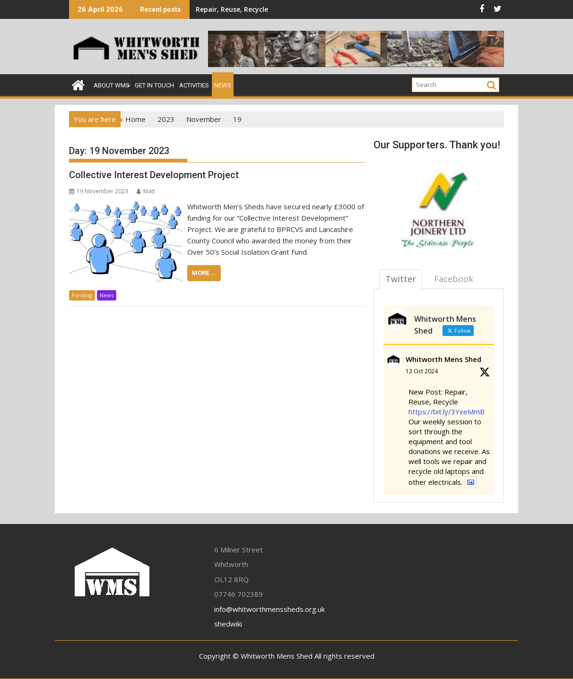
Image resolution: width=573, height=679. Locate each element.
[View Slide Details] (438, 205)
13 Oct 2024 (422, 371)
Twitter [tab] (400, 278)
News (222, 85)
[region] (438, 205)
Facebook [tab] (453, 278)
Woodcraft (340, 9)
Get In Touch (154, 85)
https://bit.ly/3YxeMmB (446, 411)
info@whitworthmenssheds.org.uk (269, 609)
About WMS (112, 85)
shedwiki (228, 623)
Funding (82, 295)
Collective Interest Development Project (154, 174)
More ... (204, 272)
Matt (146, 191)
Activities (194, 85)
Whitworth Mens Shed (443, 359)
